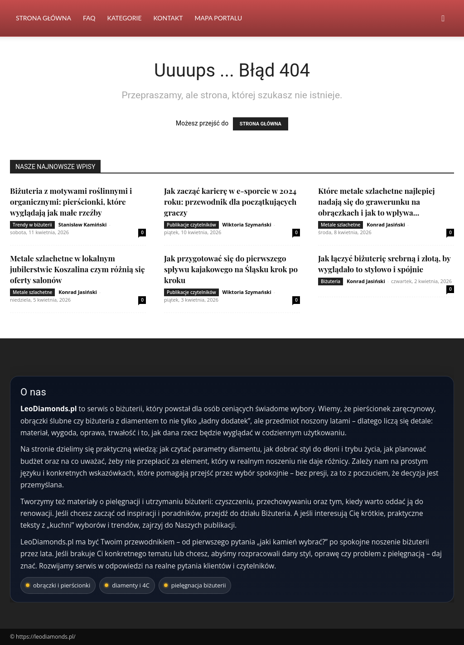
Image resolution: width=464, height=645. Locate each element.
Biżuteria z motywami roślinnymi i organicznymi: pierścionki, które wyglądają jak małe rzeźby (71, 201)
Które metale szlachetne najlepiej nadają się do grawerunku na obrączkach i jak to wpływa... (376, 201)
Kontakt (168, 18)
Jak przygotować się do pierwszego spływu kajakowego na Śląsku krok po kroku (231, 269)
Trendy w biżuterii (32, 224)
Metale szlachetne (340, 224)
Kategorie (124, 18)
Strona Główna (43, 18)
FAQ (89, 18)
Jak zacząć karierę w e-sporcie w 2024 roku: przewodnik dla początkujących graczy (230, 201)
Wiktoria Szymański (246, 224)
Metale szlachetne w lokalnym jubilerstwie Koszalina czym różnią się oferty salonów (77, 269)
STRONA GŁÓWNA (260, 124)
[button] (443, 18)
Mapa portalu (218, 18)
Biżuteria (330, 281)
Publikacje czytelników (191, 224)
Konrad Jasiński (386, 224)
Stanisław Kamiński (82, 224)
